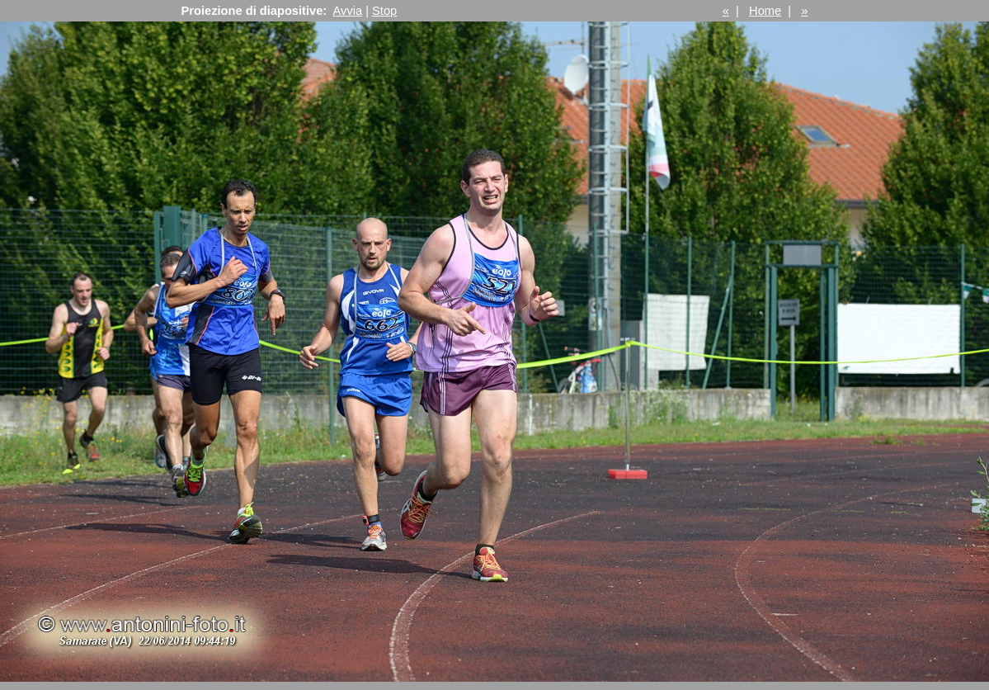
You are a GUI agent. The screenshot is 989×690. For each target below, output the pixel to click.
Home (765, 10)
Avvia (348, 10)
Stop (384, 10)
